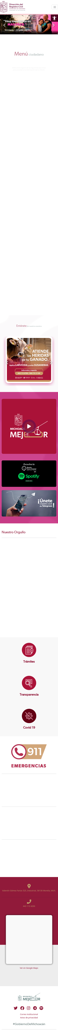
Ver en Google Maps (29, 968)
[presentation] (4, 25)
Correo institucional (29, 1014)
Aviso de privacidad (29, 1017)
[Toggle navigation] (54, 7)
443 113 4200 (29, 906)
